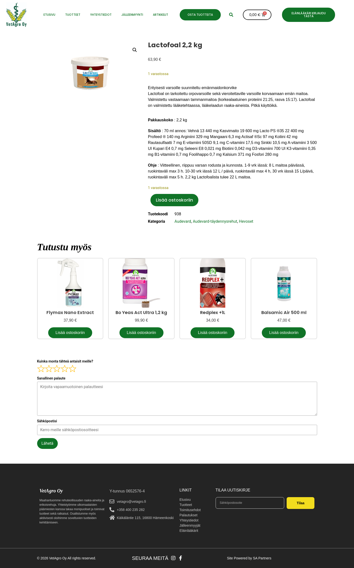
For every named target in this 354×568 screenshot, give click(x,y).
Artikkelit (160, 15)
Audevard (183, 221)
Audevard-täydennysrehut (215, 221)
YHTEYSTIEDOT (101, 15)
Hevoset (246, 221)
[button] (231, 14)
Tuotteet (72, 15)
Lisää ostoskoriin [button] (70, 333)
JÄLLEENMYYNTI (132, 15)
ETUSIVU (49, 15)
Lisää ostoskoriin (174, 200)
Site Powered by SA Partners (249, 558)
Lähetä (48, 443)
